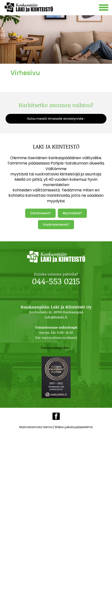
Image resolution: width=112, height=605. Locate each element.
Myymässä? (72, 213)
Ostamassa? (40, 213)
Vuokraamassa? (56, 224)
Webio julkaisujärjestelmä (74, 427)
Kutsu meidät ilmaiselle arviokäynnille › (56, 119)
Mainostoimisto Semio (35, 427)
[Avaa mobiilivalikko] (104, 8)
